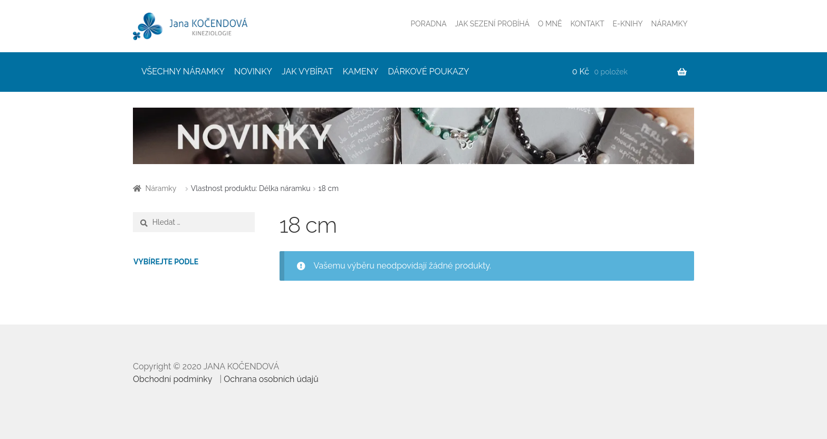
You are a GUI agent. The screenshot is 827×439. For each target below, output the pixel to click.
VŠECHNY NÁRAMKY (183, 71)
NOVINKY (253, 71)
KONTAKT (587, 24)
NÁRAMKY (669, 24)
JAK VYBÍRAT (307, 71)
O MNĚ (550, 24)
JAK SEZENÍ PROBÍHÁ (492, 24)
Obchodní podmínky (172, 379)
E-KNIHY (628, 24)
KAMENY (361, 71)
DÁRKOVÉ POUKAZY (428, 71)
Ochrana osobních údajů (271, 379)
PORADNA (429, 24)
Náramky (161, 188)
